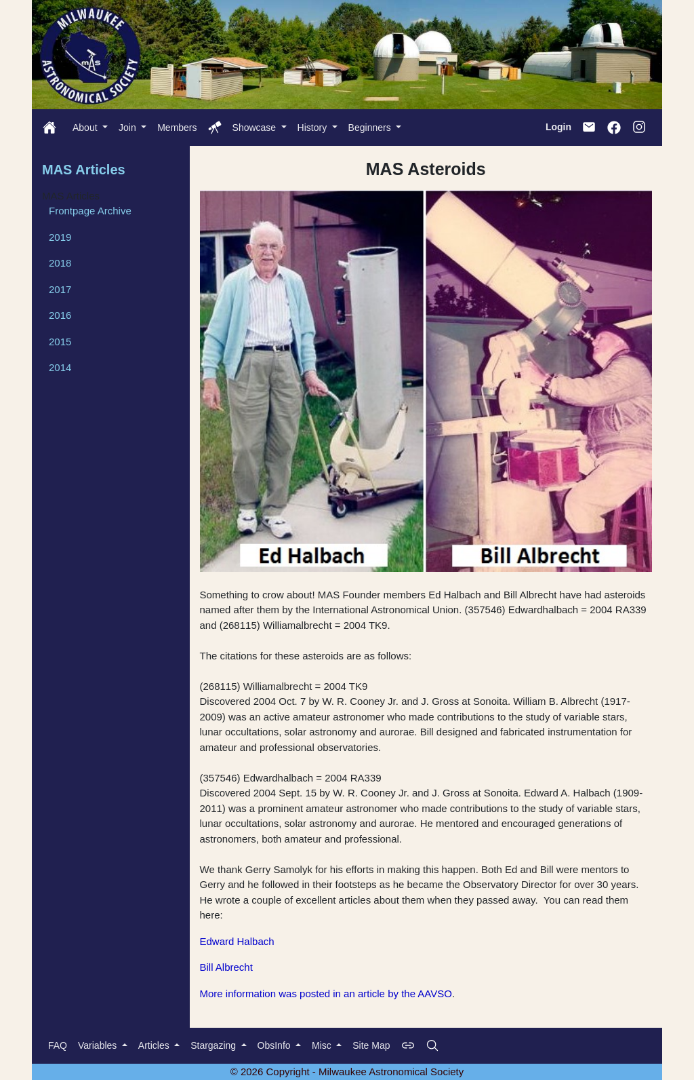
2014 (60, 367)
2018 (60, 263)
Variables (98, 1045)
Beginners (371, 127)
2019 (60, 237)
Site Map (371, 1045)
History (313, 127)
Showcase (255, 127)
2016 (60, 315)
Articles (155, 1045)
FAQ (57, 1045)
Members (177, 127)
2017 (60, 289)
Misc (323, 1045)
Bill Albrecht (226, 967)
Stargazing (214, 1045)
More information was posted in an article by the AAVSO (326, 993)
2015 (60, 341)
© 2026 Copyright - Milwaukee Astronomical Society (347, 1071)
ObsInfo (275, 1045)
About (86, 127)
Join (129, 127)
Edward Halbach (237, 941)
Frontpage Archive (90, 210)
